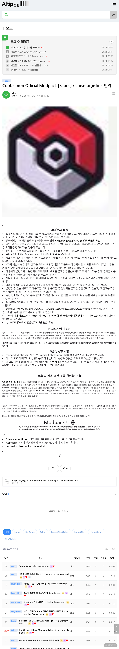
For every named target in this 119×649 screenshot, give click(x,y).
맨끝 (15, 607)
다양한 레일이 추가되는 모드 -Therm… (29, 61)
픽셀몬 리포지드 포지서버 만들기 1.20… (29, 65)
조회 (88, 457)
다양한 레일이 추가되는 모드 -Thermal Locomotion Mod (44, 474)
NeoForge (30, 431)
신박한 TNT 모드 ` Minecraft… (25, 69)
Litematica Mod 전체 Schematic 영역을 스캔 (39, 540)
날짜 (112, 457)
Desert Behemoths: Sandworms (34, 466)
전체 (7, 431)
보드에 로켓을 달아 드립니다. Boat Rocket (42, 492)
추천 (96, 457)
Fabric (43, 431)
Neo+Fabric (10, 438)
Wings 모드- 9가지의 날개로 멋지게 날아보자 (38, 579)
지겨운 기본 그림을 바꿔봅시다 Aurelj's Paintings (45, 483)
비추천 (103, 457)
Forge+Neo (79, 431)
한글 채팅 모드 (25, 559)
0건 (14, 96)
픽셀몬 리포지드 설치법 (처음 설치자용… (29, 52)
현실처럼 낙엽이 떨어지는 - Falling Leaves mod (45, 502)
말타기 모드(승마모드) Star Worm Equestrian (39, 598)
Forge (17, 431)
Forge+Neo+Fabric (60, 431)
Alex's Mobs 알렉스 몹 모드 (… (26, 47)
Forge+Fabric (96, 431)
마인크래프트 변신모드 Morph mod (28, 56)
